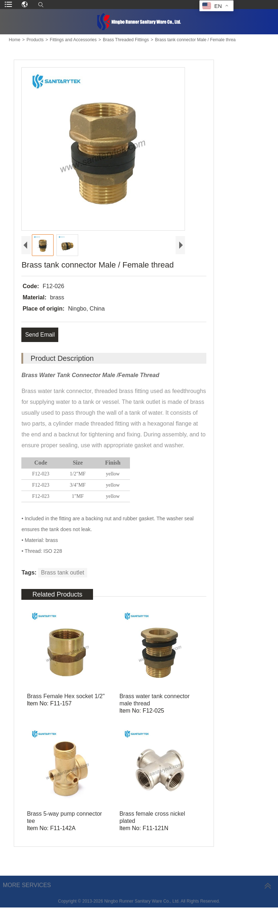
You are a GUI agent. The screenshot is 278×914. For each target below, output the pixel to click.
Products (34, 39)
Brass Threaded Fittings (126, 39)
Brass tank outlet (62, 572)
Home (14, 39)
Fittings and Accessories (73, 39)
